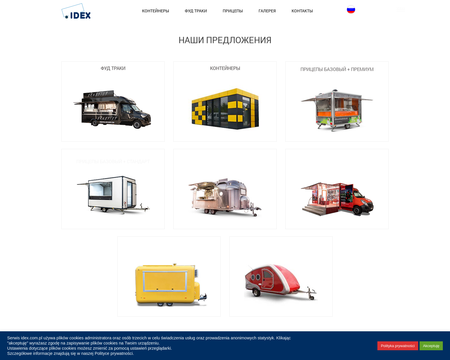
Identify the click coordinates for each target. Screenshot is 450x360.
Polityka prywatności (398, 346)
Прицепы (233, 10)
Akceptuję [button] (431, 346)
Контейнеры (155, 10)
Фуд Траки (196, 10)
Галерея (267, 10)
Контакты (302, 10)
